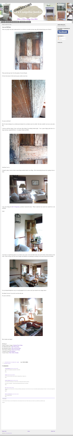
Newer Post (4, 431)
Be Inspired (12, 351)
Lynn (5, 387)
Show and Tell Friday (16, 348)
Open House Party (15, 346)
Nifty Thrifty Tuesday (13, 352)
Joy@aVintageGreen (8, 368)
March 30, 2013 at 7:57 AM (14, 380)
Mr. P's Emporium (16, 206)
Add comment (4, 398)
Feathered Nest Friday (17, 345)
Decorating (5, 363)
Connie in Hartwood (8, 380)
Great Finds (8, 363)
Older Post (53, 431)
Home (29, 431)
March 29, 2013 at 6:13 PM (14, 368)
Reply (5, 377)
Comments (60, 39)
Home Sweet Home (16, 349)
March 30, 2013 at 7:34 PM (10, 387)
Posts (59, 37)
